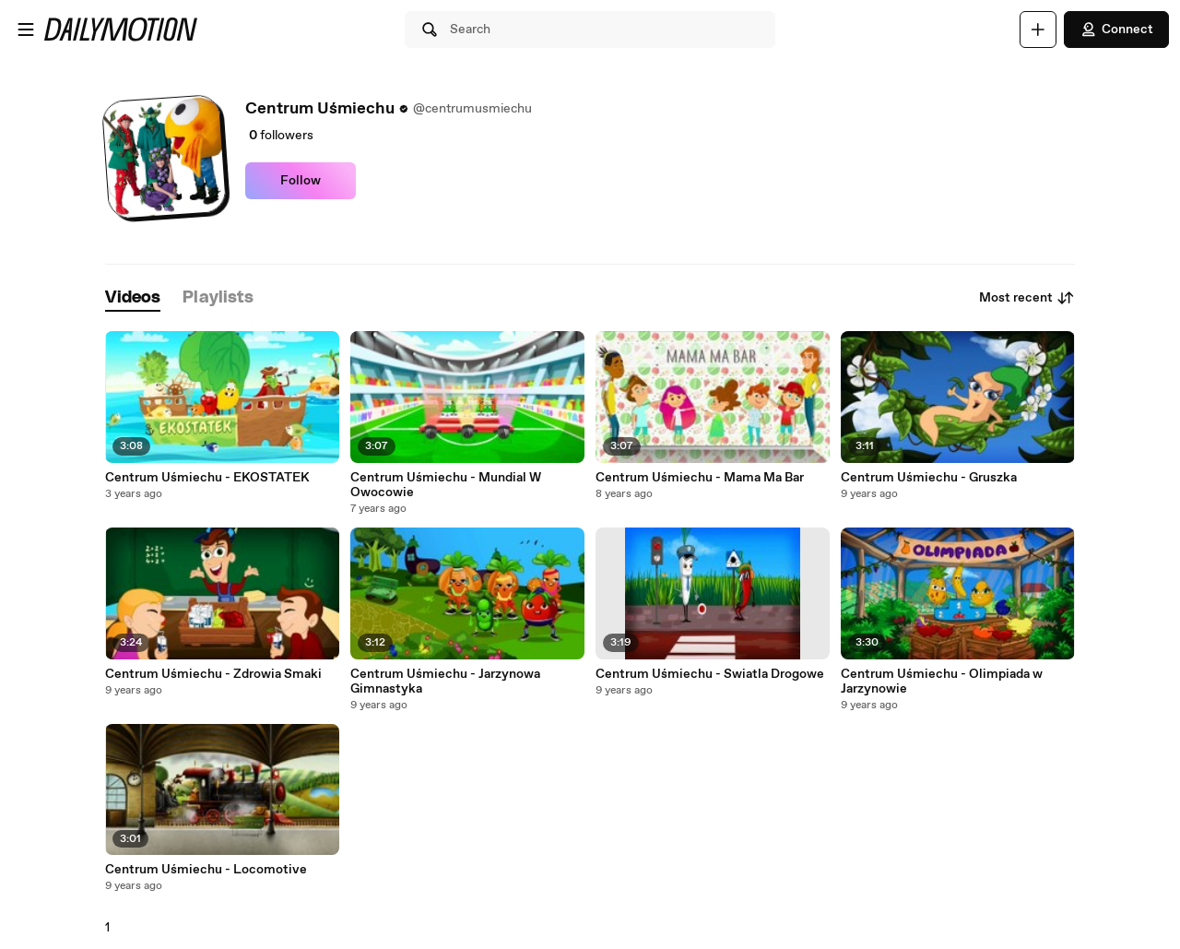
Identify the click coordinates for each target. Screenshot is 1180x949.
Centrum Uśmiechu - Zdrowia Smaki (213, 674)
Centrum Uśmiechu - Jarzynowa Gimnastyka (445, 681)
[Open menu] (26, 29)
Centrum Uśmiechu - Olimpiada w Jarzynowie (942, 681)
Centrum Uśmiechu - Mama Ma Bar (700, 477)
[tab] (132, 298)
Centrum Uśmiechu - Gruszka (929, 477)
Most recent (1027, 298)
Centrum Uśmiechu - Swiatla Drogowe (710, 674)
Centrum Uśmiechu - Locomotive (206, 869)
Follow (300, 180)
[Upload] (1038, 29)
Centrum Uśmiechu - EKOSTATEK (207, 477)
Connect (1116, 29)
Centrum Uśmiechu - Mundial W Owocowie (445, 485)
